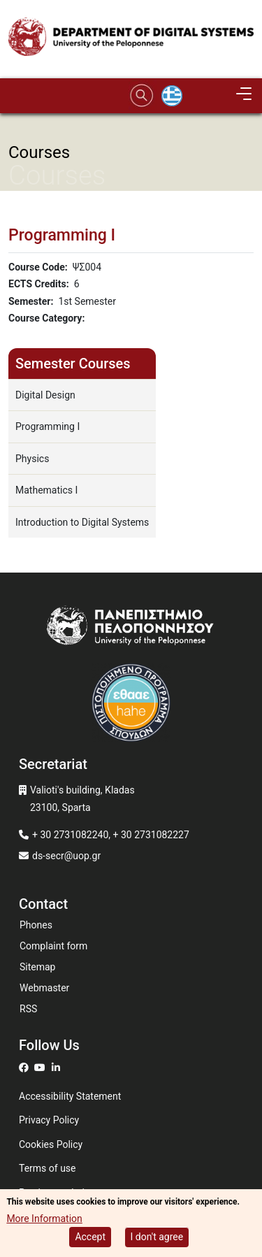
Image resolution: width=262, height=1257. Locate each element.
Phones (36, 925)
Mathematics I (46, 490)
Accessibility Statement (70, 1096)
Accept (90, 1238)
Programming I (47, 426)
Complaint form (53, 945)
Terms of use (47, 1168)
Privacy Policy (49, 1120)
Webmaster (44, 987)
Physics (32, 458)
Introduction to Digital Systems (82, 522)
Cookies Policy (50, 1144)
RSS (28, 1008)
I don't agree (157, 1238)
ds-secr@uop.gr (66, 855)
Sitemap (37, 966)
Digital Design (45, 395)
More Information (44, 1220)
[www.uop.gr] (131, 629)
